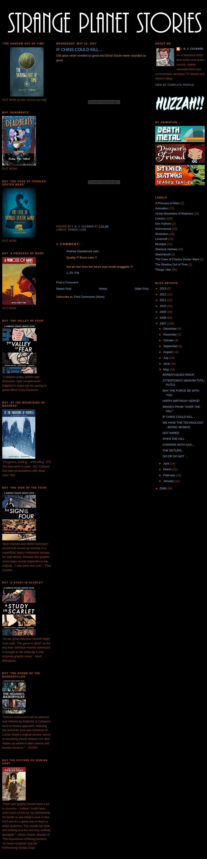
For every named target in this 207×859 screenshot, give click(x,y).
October (169, 340)
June (167, 363)
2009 (163, 311)
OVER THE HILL (173, 438)
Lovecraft (161, 239)
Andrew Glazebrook (79, 251)
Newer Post (63, 288)
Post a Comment (67, 282)
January (169, 481)
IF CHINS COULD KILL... (178, 417)
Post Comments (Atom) (89, 296)
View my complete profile (174, 85)
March (167, 469)
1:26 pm (72, 272)
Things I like (77, 229)
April (166, 463)
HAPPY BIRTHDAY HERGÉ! (181, 401)
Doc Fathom (163, 223)
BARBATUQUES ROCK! (178, 374)
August (168, 352)
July (166, 357)
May (166, 369)
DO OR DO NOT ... (174, 456)
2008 (163, 317)
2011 (163, 300)
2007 (163, 323)
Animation (161, 208)
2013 (163, 288)
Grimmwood (163, 228)
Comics (160, 218)
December (170, 328)
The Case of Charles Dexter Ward (177, 259)
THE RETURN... (173, 450)
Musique (160, 244)
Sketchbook (163, 254)
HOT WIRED (170, 433)
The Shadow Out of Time (171, 264)
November (170, 334)
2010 (163, 306)
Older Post (141, 288)
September (170, 346)
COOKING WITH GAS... (178, 444)
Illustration (162, 234)
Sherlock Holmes (166, 249)
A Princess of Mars (167, 203)
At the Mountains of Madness (174, 213)
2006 (163, 488)
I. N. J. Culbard (192, 49)
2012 (163, 294)
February (169, 475)
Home (103, 288)
